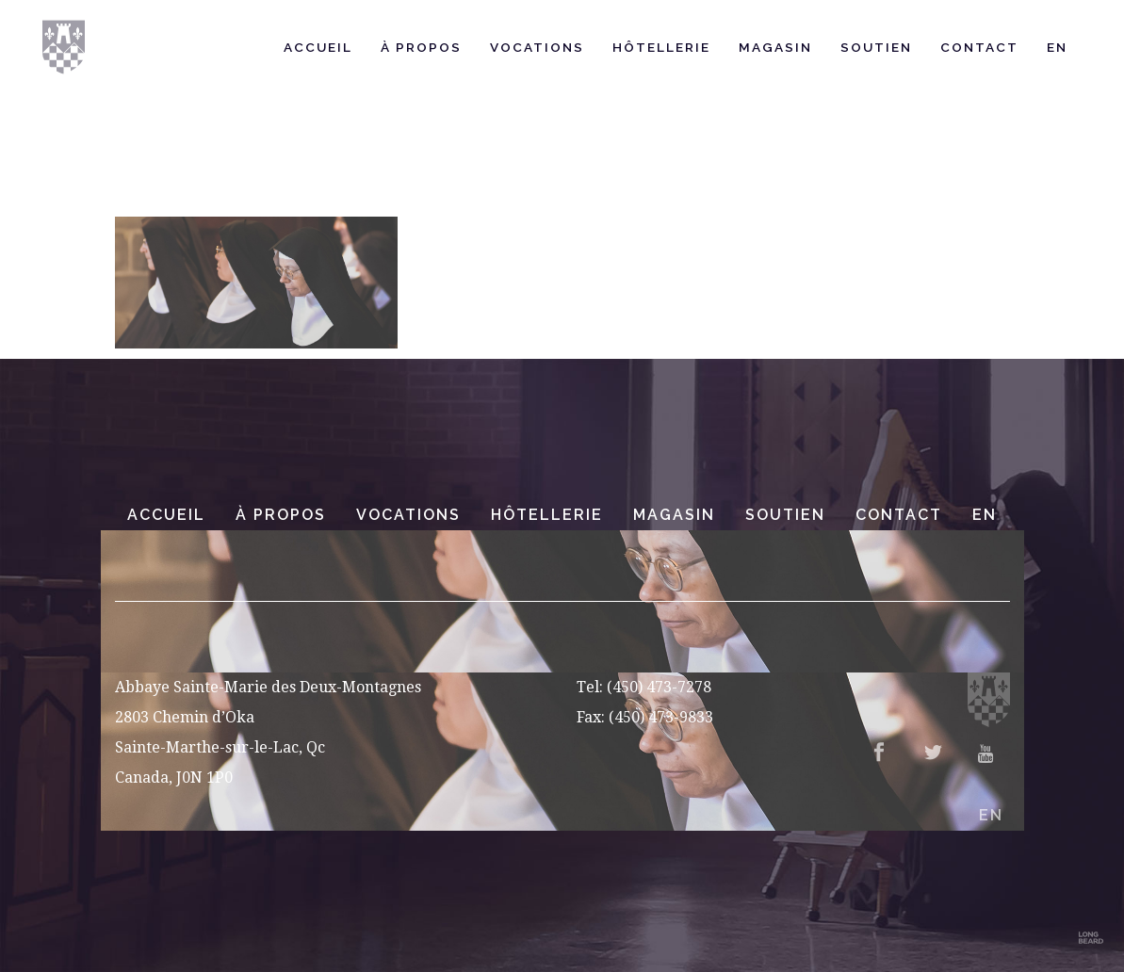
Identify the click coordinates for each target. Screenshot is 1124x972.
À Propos (281, 515)
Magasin (674, 515)
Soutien (785, 515)
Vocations (408, 515)
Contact (898, 515)
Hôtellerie (547, 515)
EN (984, 515)
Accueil (166, 515)
